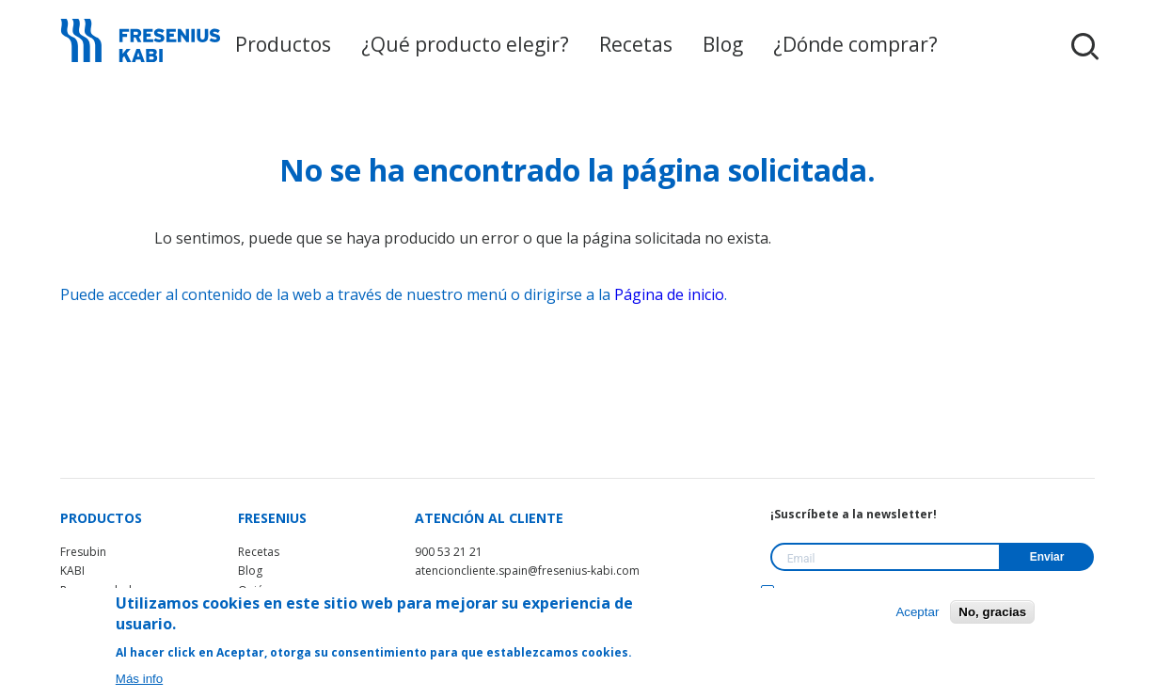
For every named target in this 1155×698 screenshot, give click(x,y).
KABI (72, 571)
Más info (139, 679)
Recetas (619, 44)
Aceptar (917, 612)
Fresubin (83, 552)
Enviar (1047, 556)
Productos (306, 44)
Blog (699, 44)
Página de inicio (669, 294)
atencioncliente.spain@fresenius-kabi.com (527, 571)
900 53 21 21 (449, 552)
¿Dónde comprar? (819, 44)
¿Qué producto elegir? (468, 44)
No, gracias (992, 612)
